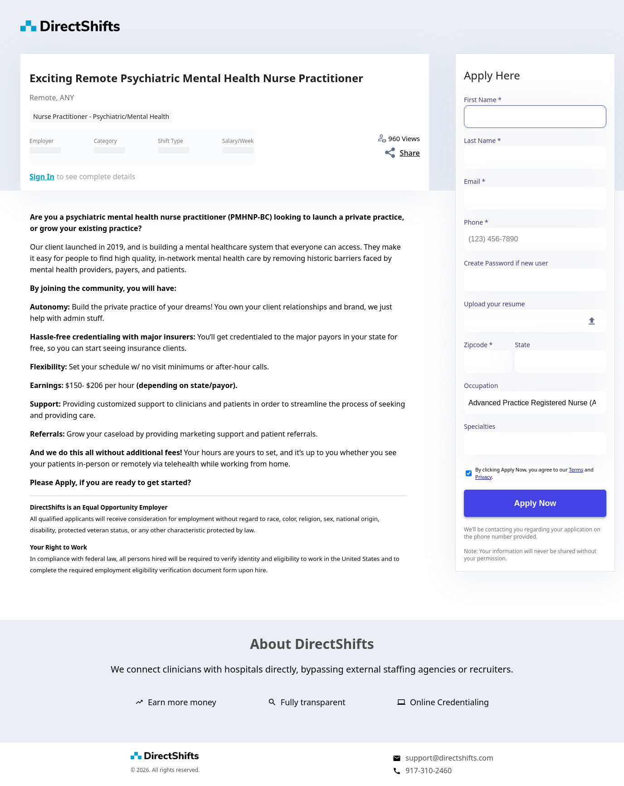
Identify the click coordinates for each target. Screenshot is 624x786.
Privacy (483, 476)
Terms (576, 469)
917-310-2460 (428, 771)
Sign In (41, 177)
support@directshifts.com (449, 758)
